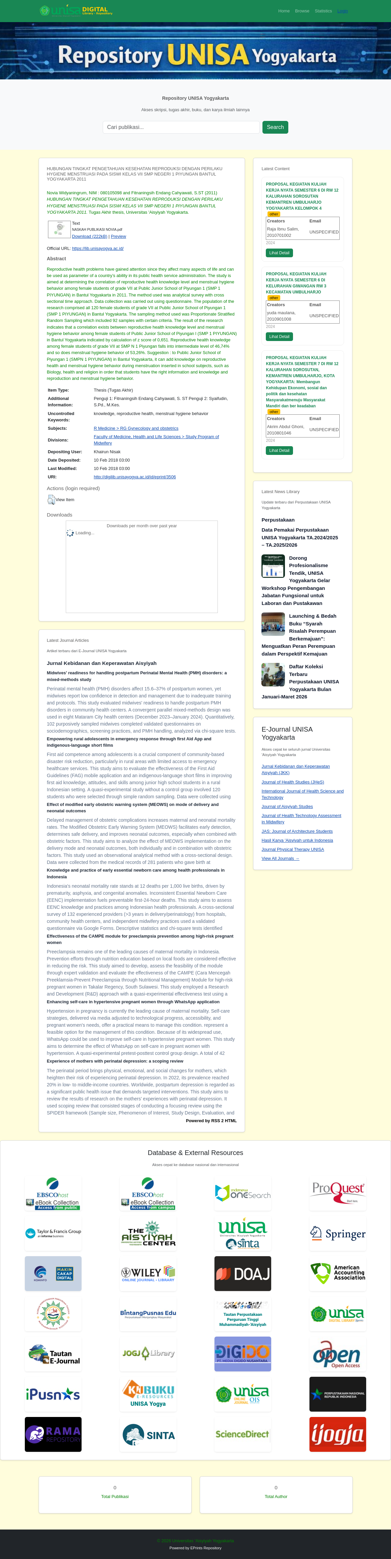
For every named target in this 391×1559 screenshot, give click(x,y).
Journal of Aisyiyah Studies (287, 806)
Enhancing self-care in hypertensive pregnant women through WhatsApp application (133, 1001)
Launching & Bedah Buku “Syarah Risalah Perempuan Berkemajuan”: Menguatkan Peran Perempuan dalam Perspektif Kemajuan (298, 635)
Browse (302, 10)
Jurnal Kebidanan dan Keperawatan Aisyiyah (102, 663)
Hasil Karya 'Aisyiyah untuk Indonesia (297, 840)
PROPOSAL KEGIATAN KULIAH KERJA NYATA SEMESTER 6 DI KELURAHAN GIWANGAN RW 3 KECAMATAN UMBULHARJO (296, 283)
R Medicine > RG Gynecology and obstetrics (136, 428)
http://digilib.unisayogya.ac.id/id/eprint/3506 (135, 476)
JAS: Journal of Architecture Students (297, 831)
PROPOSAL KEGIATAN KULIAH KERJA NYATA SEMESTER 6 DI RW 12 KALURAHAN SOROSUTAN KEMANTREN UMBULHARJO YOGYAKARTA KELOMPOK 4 (302, 196)
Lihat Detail (279, 253)
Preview (118, 236)
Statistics (323, 10)
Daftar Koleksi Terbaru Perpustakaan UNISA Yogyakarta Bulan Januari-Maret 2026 (300, 681)
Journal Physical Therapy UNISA (292, 849)
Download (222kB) (89, 236)
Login (342, 10)
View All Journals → (280, 858)
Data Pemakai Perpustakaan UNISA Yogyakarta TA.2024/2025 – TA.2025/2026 (299, 537)
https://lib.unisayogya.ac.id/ (98, 248)
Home (284, 10)
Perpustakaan (277, 520)
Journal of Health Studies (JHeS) (292, 782)
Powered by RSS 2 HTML (211, 1120)
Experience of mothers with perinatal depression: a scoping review (115, 1061)
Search (275, 127)
